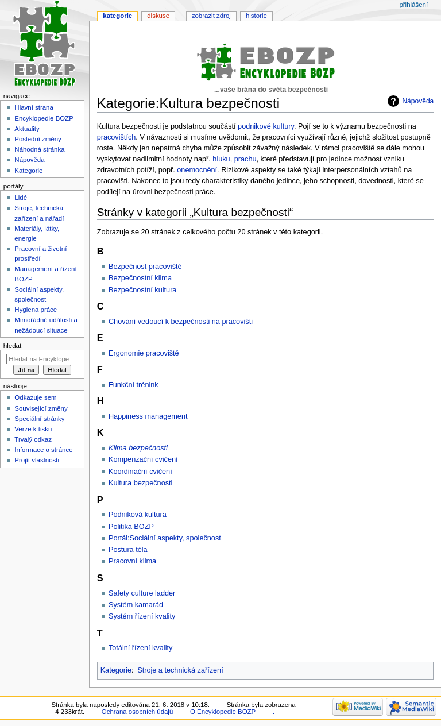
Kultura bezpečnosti (140, 483)
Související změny (40, 408)
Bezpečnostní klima (140, 278)
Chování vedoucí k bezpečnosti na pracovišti (181, 322)
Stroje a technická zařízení (180, 670)
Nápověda (418, 101)
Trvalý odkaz (33, 439)
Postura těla (128, 550)
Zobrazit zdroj (211, 15)
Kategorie (115, 670)
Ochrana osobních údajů (137, 711)
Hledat (12, 345)
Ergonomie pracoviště (144, 353)
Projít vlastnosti (36, 460)
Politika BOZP (131, 527)
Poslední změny (37, 139)
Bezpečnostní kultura (143, 290)
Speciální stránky (39, 418)
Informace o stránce (43, 449)
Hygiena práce (35, 309)
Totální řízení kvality (140, 648)
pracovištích (116, 137)
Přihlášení (413, 4)
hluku (221, 159)
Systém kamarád (136, 605)
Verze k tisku (33, 429)
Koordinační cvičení (140, 472)
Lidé (20, 197)
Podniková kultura (138, 515)
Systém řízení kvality (142, 616)
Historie (256, 15)
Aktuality (26, 128)
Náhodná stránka (39, 149)
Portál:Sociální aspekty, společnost (165, 538)
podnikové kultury (266, 126)
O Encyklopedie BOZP (223, 711)
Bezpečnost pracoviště (145, 266)
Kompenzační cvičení (143, 459)
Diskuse (158, 15)
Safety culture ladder (142, 593)
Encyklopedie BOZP (44, 118)
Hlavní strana (33, 107)
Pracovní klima (132, 561)
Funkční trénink (133, 385)
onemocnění (197, 170)
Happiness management (148, 416)
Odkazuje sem (35, 397)
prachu (245, 159)
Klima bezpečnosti (138, 448)
